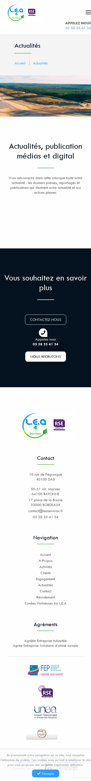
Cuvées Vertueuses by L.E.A (45, 603)
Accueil (20, 63)
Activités (45, 566)
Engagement (45, 579)
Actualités (40, 63)
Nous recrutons (45, 356)
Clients (46, 572)
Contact (45, 591)
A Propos (45, 560)
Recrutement (45, 597)
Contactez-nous (45, 319)
